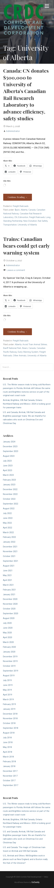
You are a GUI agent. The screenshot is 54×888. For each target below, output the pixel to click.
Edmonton (23, 217)
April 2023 (7, 470)
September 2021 (10, 561)
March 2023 (8, 475)
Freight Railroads (20, 206)
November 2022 (10, 494)
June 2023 (8, 465)
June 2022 (8, 518)
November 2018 (10, 718)
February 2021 (9, 590)
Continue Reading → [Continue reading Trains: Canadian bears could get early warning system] (17, 331)
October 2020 (9, 609)
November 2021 (10, 551)
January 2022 (9, 542)
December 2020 (10, 599)
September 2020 (10, 613)
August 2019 (8, 675)
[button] (46, 6)
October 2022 (9, 499)
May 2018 (7, 747)
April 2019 (7, 695)
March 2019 (8, 699)
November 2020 (10, 604)
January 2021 (9, 594)
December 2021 (10, 547)
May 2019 (7, 690)
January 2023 (9, 484)
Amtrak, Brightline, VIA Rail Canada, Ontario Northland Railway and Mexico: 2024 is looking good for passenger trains (26, 404)
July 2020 (7, 623)
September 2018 (10, 728)
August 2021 (8, 566)
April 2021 (7, 580)
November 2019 (10, 661)
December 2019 (10, 656)
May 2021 (7, 575)
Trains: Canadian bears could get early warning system (26, 246)
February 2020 (9, 647)
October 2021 (9, 556)
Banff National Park (12, 348)
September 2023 (10, 451)
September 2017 (10, 785)
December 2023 (10, 446)
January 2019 (9, 709)
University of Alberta (27, 224)
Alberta (24, 210)
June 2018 (8, 742)
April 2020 (7, 637)
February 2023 (9, 480)
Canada (32, 210)
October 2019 (9, 666)
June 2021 (8, 570)
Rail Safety (43, 221)
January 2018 (9, 766)
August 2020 (8, 618)
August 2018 (8, 733)
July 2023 (7, 461)
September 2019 (10, 671)
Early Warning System (28, 352)
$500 (17, 210)
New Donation (30, 221)
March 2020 (8, 642)
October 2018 (9, 723)
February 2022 (9, 537)
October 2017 (9, 780)
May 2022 (7, 523)
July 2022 (7, 513)
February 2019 (9, 704)
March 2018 (8, 757)
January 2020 (9, 652)
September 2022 (10, 504)
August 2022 (8, 508)
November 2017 (10, 776)
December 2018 (10, 714)
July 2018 (7, 737)
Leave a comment (16, 270)
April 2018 (7, 752)
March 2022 (8, 532)
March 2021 (8, 585)
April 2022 (7, 528)
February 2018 (9, 761)
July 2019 (7, 680)
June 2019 (8, 685)
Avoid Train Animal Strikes (34, 344)
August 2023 (8, 456)
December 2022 (10, 489)
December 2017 (10, 771)
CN (15, 217)
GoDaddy (36, 882)
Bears (25, 348)
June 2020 (8, 628)
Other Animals (19, 355)
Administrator (13, 131)
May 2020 (7, 632)
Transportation (10, 224)
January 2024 (9, 442)
